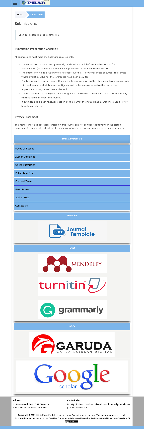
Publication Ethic (24, 173)
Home (20, 14)
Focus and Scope (24, 149)
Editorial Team (23, 181)
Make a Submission (72, 139)
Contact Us (21, 206)
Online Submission (25, 165)
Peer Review (22, 189)
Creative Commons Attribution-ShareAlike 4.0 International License (82, 419)
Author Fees (22, 198)
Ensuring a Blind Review (115, 102)
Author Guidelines (116, 94)
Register (32, 35)
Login (21, 35)
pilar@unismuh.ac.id (77, 408)
